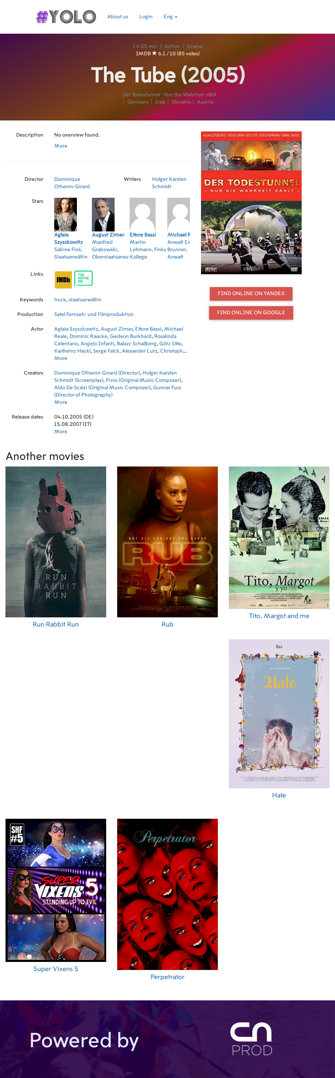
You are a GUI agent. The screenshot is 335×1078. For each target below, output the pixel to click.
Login (146, 16)
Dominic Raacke (88, 336)
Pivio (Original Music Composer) (143, 380)
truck (60, 299)
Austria (205, 102)
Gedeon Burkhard (131, 336)
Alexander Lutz (139, 351)
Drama (194, 46)
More (60, 146)
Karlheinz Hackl (72, 351)
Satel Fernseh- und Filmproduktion (94, 314)
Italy (160, 102)
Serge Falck (106, 351)
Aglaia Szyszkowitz (76, 329)
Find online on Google (251, 312)
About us (117, 16)
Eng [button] (171, 16)
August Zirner (117, 329)
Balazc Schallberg (137, 343)
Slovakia (181, 102)
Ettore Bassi (148, 329)
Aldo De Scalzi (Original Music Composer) (102, 387)
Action (172, 46)
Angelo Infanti (97, 343)
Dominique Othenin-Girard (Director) (97, 373)
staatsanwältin (85, 299)
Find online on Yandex (251, 293)
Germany (138, 102)
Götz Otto (170, 343)
